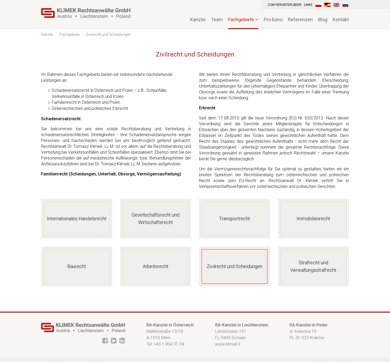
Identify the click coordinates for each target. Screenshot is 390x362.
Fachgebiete (243, 19)
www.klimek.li (227, 344)
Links (308, 5)
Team (217, 19)
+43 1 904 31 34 (169, 344)
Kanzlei (47, 34)
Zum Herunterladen (284, 5)
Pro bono (273, 19)
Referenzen (300, 19)
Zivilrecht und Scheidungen (108, 34)
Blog (322, 19)
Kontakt (341, 19)
